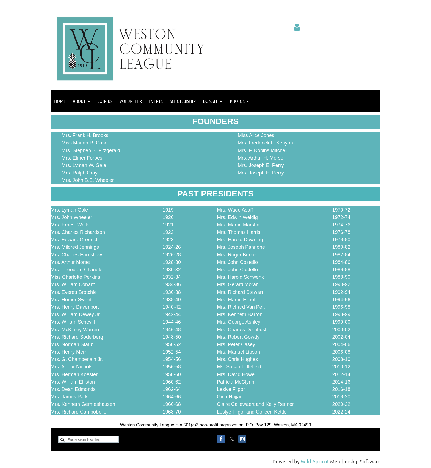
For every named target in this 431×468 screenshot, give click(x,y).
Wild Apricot (315, 461)
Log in (297, 27)
